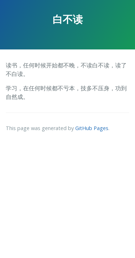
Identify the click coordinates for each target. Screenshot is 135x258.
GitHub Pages (91, 128)
